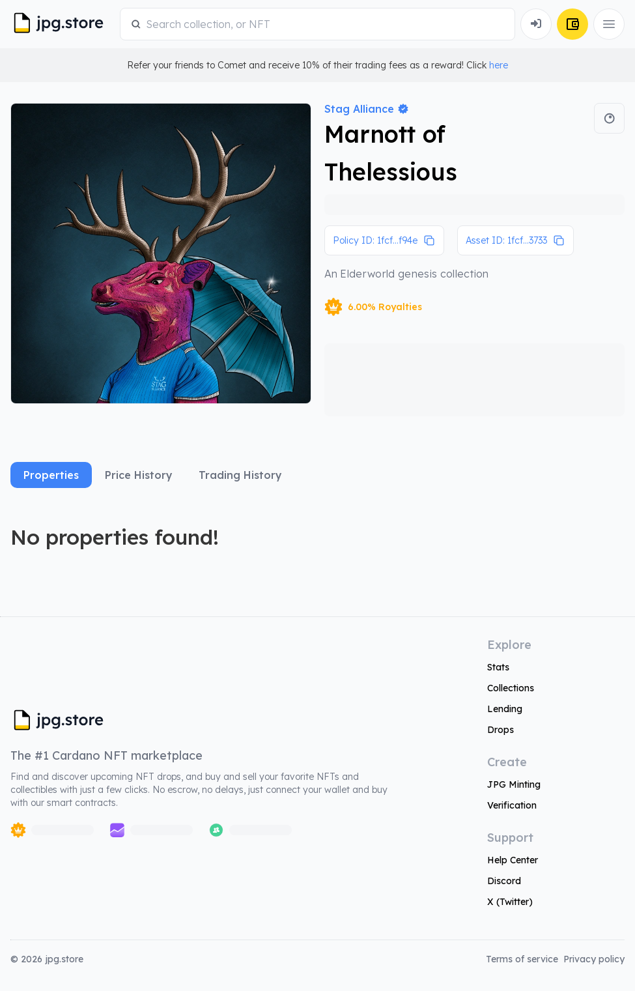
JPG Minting (514, 784)
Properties (51, 474)
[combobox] (325, 24)
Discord (504, 881)
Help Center (512, 860)
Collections (510, 688)
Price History (139, 474)
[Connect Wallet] (536, 24)
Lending (504, 709)
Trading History (240, 474)
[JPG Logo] (62, 24)
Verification (512, 805)
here (498, 65)
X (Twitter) (510, 902)
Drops (500, 730)
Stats (498, 667)
